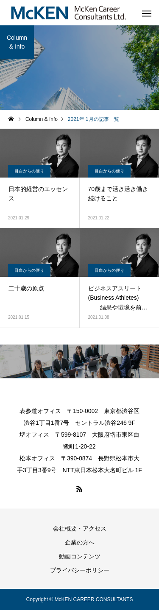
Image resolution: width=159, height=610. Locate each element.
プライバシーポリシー (79, 570)
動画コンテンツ (79, 556)
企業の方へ (80, 542)
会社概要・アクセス (79, 528)
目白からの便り (29, 171)
